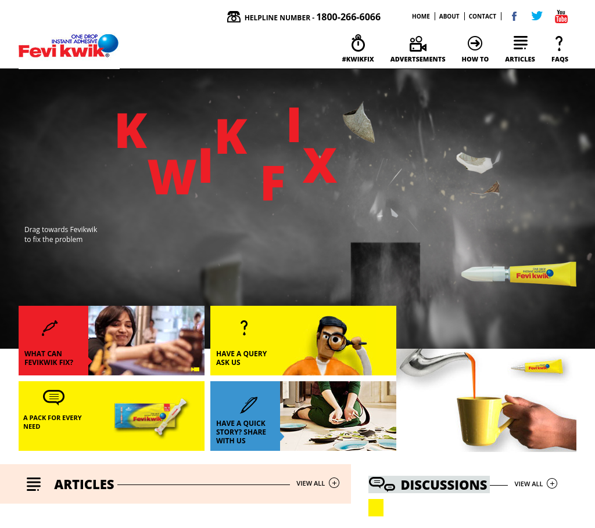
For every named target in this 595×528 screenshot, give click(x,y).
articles (520, 59)
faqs (559, 59)
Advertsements (418, 59)
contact (482, 16)
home (421, 16)
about (449, 16)
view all (310, 483)
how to (475, 59)
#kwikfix (358, 59)
